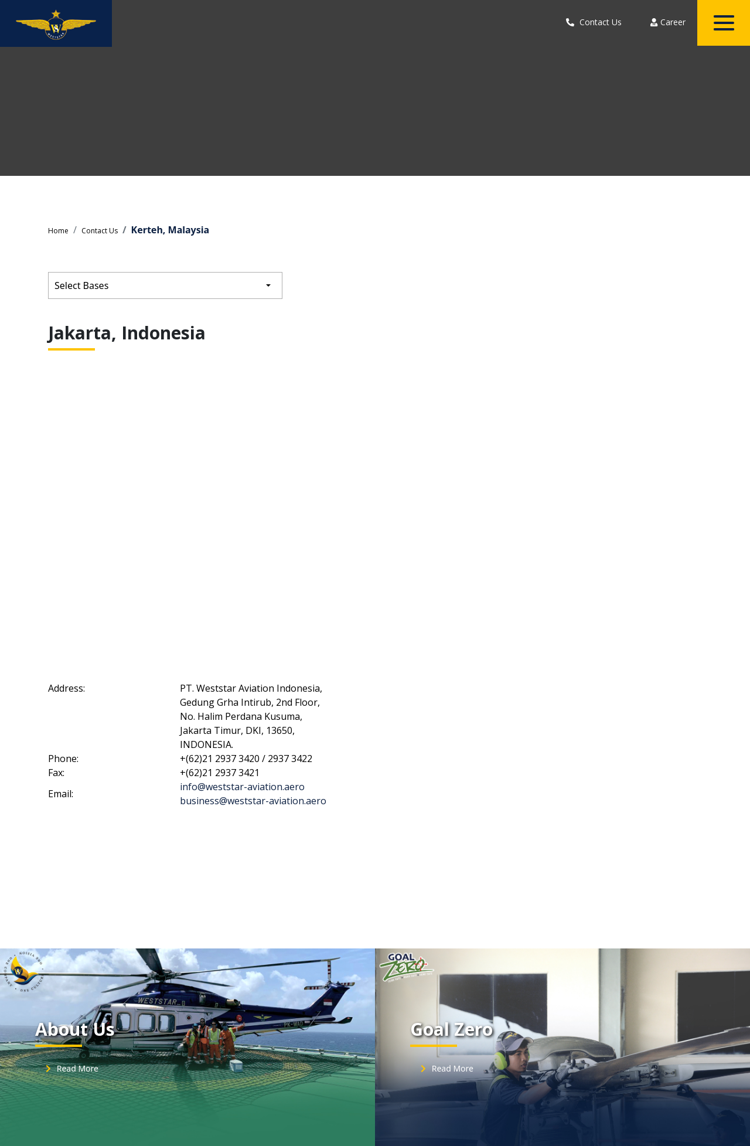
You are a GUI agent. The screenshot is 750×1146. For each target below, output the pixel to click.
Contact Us (99, 231)
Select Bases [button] (81, 285)
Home (58, 231)
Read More (70, 1068)
